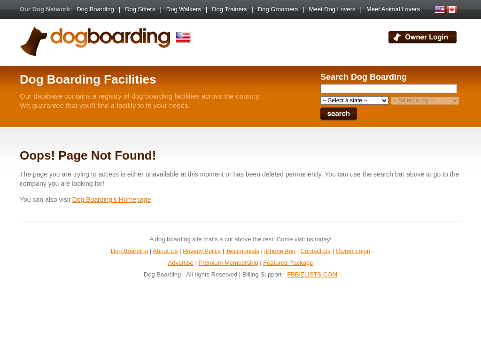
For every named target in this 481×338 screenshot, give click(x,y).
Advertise (181, 262)
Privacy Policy (202, 250)
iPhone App (280, 250)
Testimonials (242, 250)
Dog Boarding (95, 9)
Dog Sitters (140, 9)
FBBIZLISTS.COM (312, 274)
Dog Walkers (183, 9)
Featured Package (288, 262)
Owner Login (353, 250)
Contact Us (316, 250)
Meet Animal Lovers (393, 9)
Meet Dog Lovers (332, 9)
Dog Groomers (278, 9)
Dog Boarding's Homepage (111, 199)
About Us (165, 250)
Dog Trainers (229, 9)
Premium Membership (228, 262)
